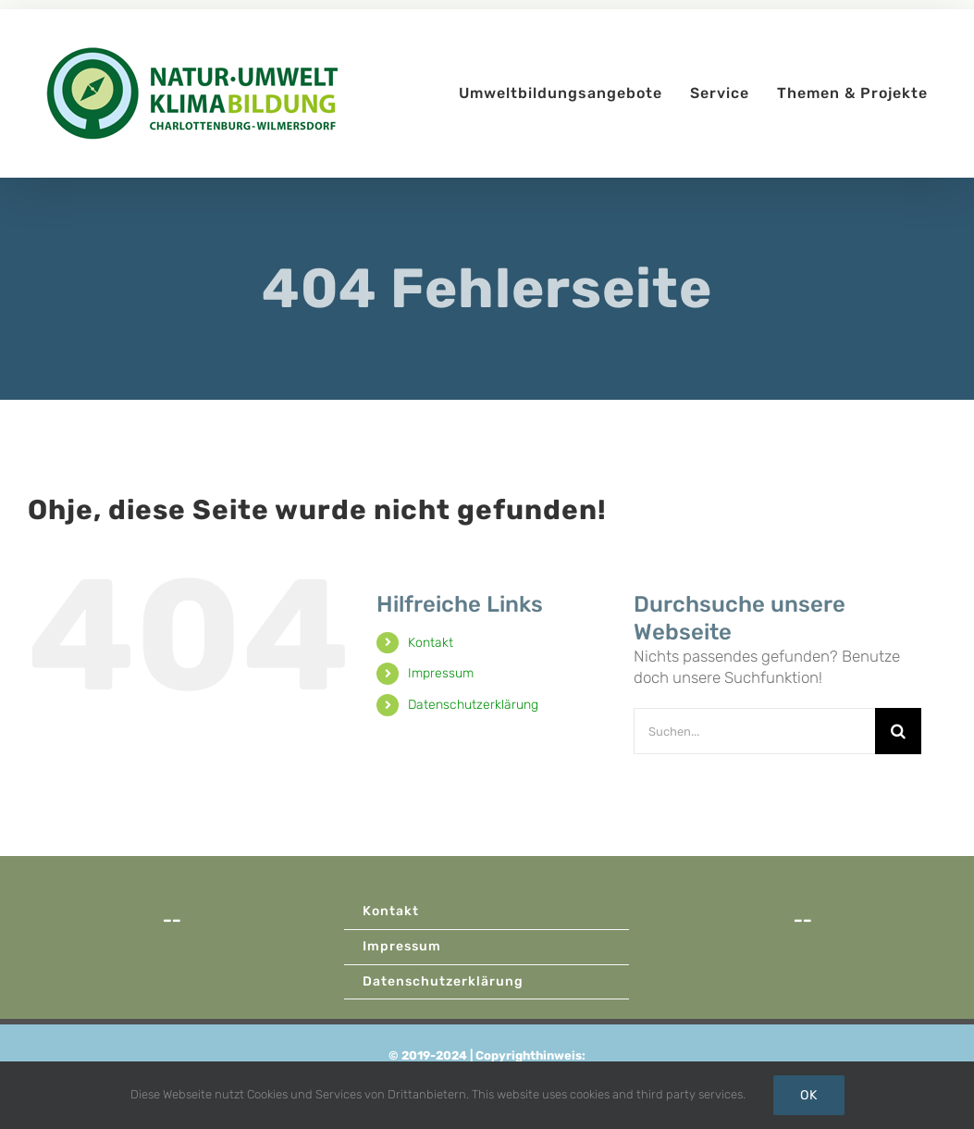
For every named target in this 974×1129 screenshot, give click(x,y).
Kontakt (430, 643)
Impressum (441, 673)
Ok (809, 1095)
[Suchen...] (754, 731)
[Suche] (898, 731)
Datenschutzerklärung (473, 705)
